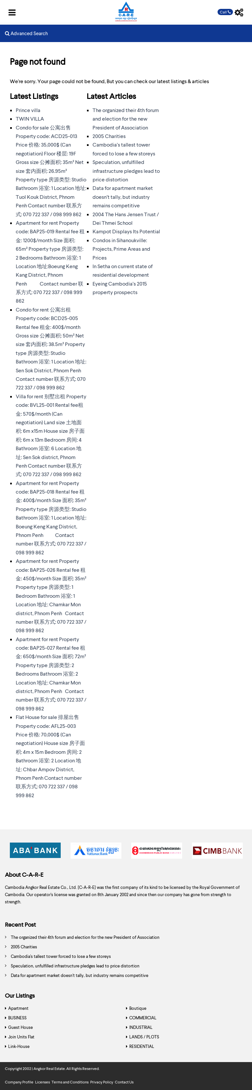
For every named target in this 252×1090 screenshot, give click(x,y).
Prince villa (28, 110)
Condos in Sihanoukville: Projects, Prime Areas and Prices (121, 249)
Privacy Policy (101, 1081)
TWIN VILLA (30, 118)
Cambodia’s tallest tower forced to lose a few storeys (61, 956)
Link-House (19, 1046)
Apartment (18, 1008)
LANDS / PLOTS (144, 1036)
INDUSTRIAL (141, 1027)
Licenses (42, 1081)
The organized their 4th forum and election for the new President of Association (126, 118)
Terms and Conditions (70, 1081)
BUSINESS (17, 1017)
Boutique (137, 1008)
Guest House (20, 1027)
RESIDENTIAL (141, 1046)
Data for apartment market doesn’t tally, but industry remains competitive (123, 196)
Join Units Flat (21, 1036)
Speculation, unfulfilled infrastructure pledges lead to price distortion (126, 170)
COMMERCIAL (143, 1017)
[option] (35, 852)
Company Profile (19, 1081)
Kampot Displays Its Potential (126, 231)
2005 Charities (109, 136)
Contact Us (124, 1081)
